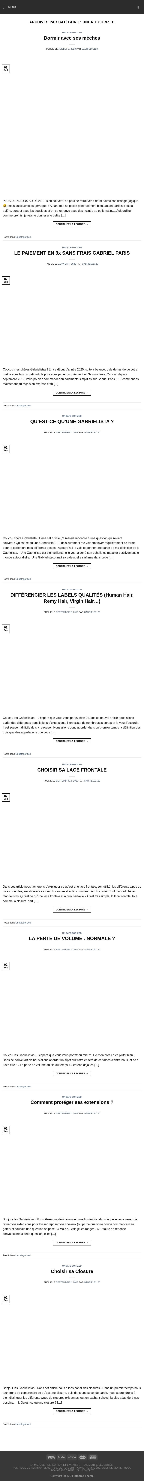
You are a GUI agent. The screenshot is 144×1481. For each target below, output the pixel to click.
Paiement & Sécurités (98, 1465)
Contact (88, 1470)
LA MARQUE (37, 1465)
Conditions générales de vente (99, 1467)
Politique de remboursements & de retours (44, 1467)
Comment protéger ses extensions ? (72, 1102)
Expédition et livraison (63, 1465)
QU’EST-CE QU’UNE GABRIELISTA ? (72, 421)
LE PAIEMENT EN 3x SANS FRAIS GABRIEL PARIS (72, 253)
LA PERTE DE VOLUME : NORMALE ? (72, 938)
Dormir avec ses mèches (72, 38)
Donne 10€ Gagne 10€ (65, 1470)
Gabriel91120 (90, 49)
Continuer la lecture (72, 224)
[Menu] (9, 7)
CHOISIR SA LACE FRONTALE (72, 769)
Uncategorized (72, 32)
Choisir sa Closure (72, 1271)
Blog (127, 1467)
